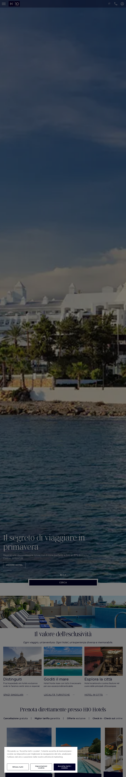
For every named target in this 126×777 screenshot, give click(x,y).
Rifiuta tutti (17, 767)
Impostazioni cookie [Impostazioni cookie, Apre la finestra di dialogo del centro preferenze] (41, 767)
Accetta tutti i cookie (64, 767)
